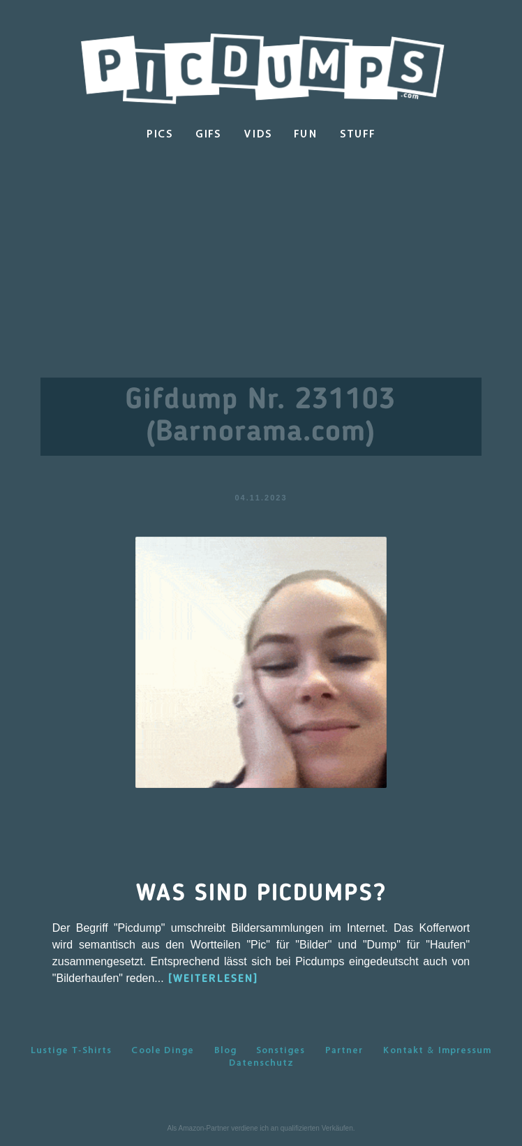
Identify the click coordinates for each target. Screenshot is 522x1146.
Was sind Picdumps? (261, 894)
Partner (344, 1049)
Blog (225, 1049)
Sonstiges (280, 1049)
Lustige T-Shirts (71, 1049)
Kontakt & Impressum (436, 1049)
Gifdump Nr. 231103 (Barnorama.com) (261, 416)
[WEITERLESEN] (213, 979)
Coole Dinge (162, 1049)
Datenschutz (261, 1062)
